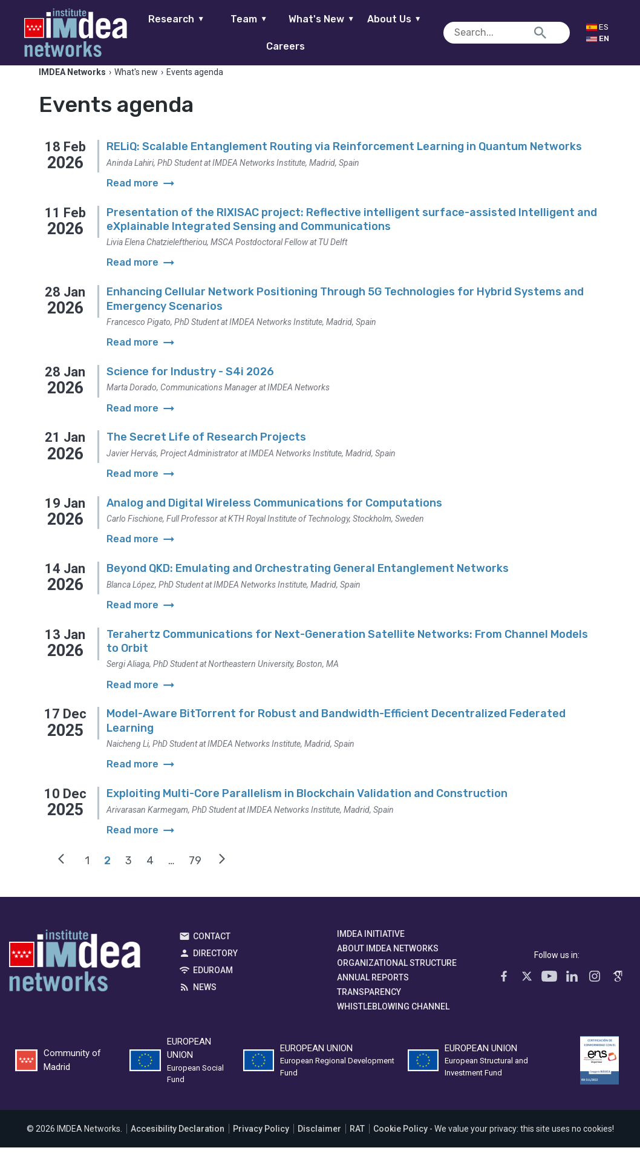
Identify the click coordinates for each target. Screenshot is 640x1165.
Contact (211, 953)
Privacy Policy (261, 1146)
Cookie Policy (400, 1146)
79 (195, 877)
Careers (294, 46)
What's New (331, 19)
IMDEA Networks (74, 980)
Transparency (369, 1009)
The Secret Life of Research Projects (206, 454)
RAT (357, 1146)
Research (185, 19)
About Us (403, 19)
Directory (215, 970)
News (205, 1004)
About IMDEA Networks (388, 965)
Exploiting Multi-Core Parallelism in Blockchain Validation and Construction (307, 811)
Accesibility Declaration (177, 1146)
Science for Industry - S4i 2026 (190, 389)
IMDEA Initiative (371, 951)
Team (258, 19)
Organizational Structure (397, 980)
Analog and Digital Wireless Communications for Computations (274, 520)
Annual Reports (373, 994)
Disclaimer (319, 1146)
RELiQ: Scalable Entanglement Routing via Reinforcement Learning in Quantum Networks (344, 164)
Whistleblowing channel (393, 1023)
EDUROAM (213, 987)
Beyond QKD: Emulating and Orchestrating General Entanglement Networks (307, 585)
